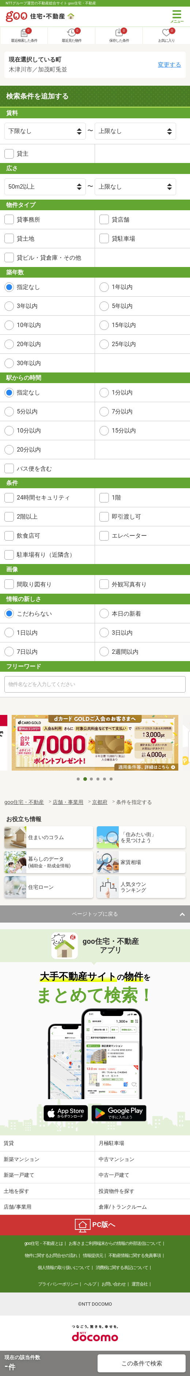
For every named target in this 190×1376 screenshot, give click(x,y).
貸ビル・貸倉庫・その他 (49, 257)
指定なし (28, 286)
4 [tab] (98, 779)
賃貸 (9, 1143)
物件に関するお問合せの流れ (51, 1255)
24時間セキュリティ (43, 497)
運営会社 (140, 1284)
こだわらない (34, 613)
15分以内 (124, 430)
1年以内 (122, 286)
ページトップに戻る (95, 914)
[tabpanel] (95, 743)
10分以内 (29, 430)
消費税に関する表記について (122, 1267)
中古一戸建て (114, 1175)
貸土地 (25, 238)
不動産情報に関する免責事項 (135, 1255)
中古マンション (116, 1159)
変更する (169, 64)
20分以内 (29, 449)
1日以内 (27, 632)
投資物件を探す (116, 1191)
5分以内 (27, 411)
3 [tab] (92, 779)
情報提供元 (93, 1255)
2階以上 (27, 516)
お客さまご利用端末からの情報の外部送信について (115, 1243)
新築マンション (21, 1159)
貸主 (22, 153)
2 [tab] (85, 779)
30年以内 (29, 363)
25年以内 (124, 344)
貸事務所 (28, 219)
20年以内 (29, 344)
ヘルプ (90, 1284)
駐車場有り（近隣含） (46, 554)
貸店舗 (120, 219)
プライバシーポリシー (58, 1284)
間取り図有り (34, 584)
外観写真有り (129, 584)
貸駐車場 (123, 238)
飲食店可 (28, 535)
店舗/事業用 (17, 1207)
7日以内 (27, 651)
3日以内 (122, 632)
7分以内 (122, 411)
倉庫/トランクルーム (123, 1207)
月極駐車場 (111, 1143)
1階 (116, 497)
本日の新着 (126, 613)
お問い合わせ (114, 1284)
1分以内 (122, 392)
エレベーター (129, 535)
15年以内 (124, 325)
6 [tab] (111, 779)
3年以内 (27, 306)
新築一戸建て (19, 1175)
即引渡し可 (126, 516)
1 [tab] (78, 779)
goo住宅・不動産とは (43, 1243)
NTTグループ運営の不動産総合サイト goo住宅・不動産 (51, 3)
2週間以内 (125, 651)
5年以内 (122, 306)
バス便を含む (34, 468)
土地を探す (16, 1191)
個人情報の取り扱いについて (64, 1267)
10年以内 (29, 325)
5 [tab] (105, 779)
